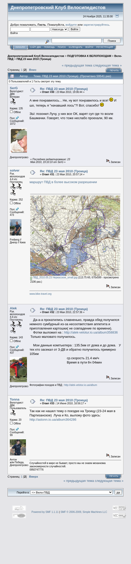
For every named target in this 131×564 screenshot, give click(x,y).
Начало (20, 47)
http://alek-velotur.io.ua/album (80, 385)
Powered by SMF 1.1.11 (44, 512)
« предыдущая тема (77, 65)
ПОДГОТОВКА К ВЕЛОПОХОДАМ (89, 55)
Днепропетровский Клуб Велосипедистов (36, 55)
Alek (13, 308)
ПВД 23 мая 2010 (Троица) (34, 58)
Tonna (14, 399)
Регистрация (104, 47)
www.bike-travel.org (40, 293)
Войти (89, 47)
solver (14, 170)
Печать (114, 70)
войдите (71, 24)
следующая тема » (107, 65)
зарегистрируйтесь (96, 24)
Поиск (62, 47)
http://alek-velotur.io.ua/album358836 (91, 332)
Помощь (49, 47)
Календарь (75, 47)
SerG (14, 88)
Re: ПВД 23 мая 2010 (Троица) (64, 89)
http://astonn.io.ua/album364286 (52, 419)
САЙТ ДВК (35, 47)
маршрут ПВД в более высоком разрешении (63, 182)
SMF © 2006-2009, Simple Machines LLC (83, 512)
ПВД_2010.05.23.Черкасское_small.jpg (53, 277)
